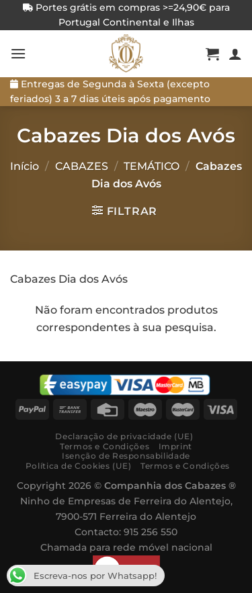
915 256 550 (150, 532)
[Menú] (18, 53)
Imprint (175, 446)
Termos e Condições (104, 446)
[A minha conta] (235, 54)
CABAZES (81, 166)
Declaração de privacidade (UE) (124, 436)
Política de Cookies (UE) (79, 466)
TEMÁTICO (151, 166)
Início (24, 166)
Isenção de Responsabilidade (126, 456)
